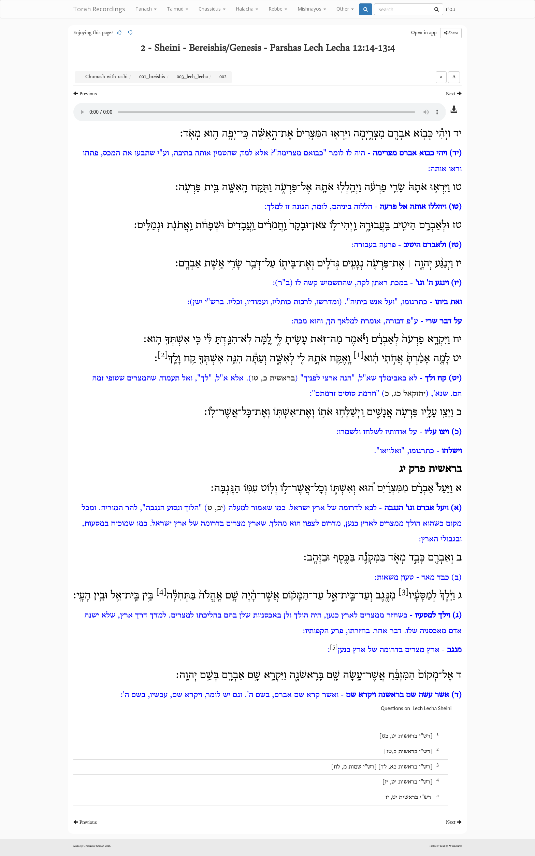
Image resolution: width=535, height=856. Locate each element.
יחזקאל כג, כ (405, 394)
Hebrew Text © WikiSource (446, 846)
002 (223, 77)
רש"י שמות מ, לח (354, 767)
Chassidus (212, 8)
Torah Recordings (99, 9)
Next (454, 94)
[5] (334, 648)
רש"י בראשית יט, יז (407, 782)
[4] (161, 592)
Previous (85, 94)
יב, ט (215, 508)
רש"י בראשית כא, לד (405, 767)
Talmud (177, 8)
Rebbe (278, 8)
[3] (404, 592)
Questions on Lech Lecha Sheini (416, 708)
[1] (358, 355)
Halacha (247, 8)
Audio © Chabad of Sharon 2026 (92, 846)
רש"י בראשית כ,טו (408, 752)
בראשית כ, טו (273, 378)
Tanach (146, 8)
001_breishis (152, 77)
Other (345, 8)
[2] (163, 355)
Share (451, 33)
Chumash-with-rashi (106, 77)
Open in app (424, 33)
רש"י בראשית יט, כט (406, 736)
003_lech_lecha (192, 77)
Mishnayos (312, 8)
